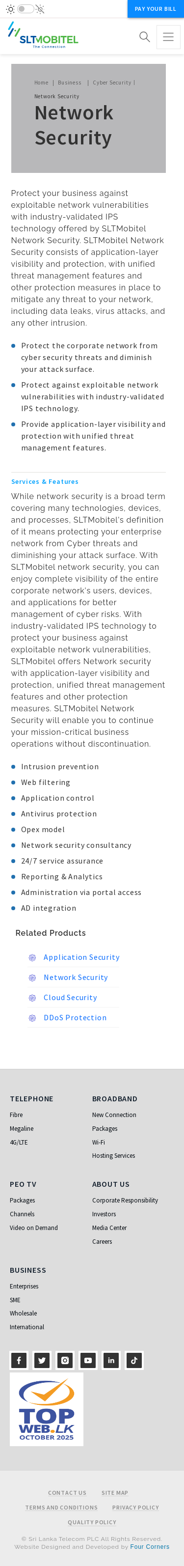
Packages (104, 1128)
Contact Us (67, 1492)
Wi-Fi (98, 1142)
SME (15, 1300)
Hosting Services (113, 1155)
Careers (102, 1241)
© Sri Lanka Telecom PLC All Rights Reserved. (92, 1539)
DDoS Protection (67, 1017)
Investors (104, 1214)
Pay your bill (156, 8)
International (27, 1327)
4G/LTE (19, 1142)
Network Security (67, 977)
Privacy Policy (135, 1507)
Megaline (21, 1128)
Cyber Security (112, 82)
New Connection (114, 1115)
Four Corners (150, 1546)
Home (41, 82)
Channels (22, 1214)
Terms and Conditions (61, 1507)
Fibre (16, 1115)
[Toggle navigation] (169, 37)
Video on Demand (34, 1228)
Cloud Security (62, 997)
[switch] (25, 8)
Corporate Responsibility (125, 1200)
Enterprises (24, 1286)
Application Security (73, 957)
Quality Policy (92, 1522)
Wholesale (23, 1313)
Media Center (109, 1228)
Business (69, 82)
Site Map (115, 1492)
